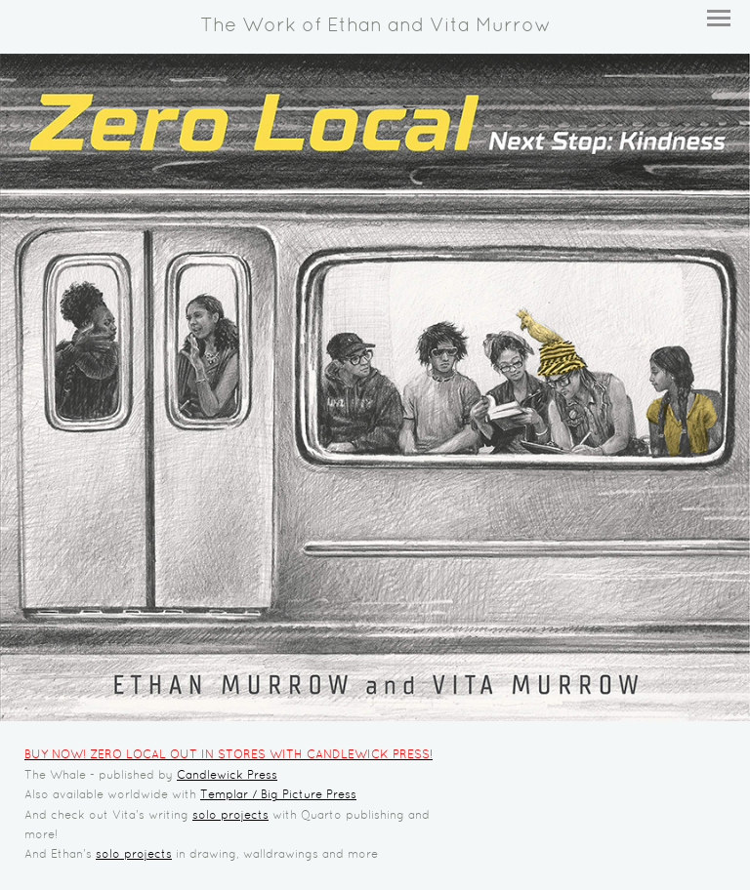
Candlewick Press (227, 776)
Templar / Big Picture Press (278, 795)
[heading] (375, 27)
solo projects (230, 816)
